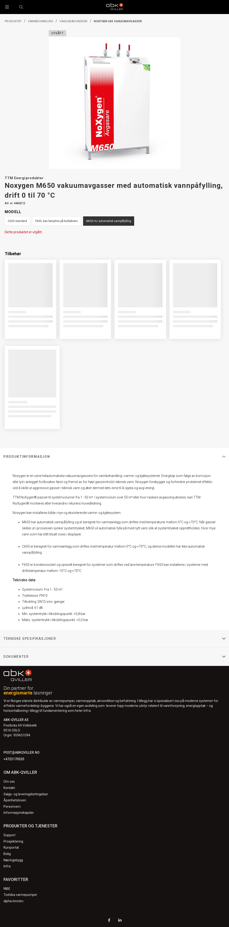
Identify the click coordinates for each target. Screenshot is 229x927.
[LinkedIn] (119, 921)
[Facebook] (109, 921)
